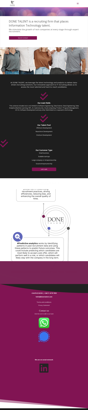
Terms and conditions (44, 302)
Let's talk (44, 169)
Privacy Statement (44, 305)
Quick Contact (23, 38)
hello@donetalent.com (44, 297)
